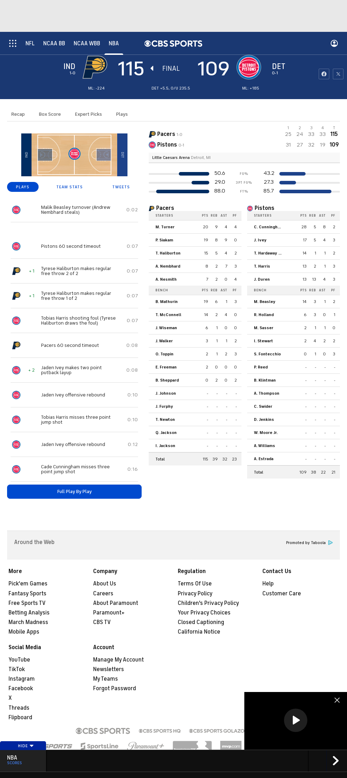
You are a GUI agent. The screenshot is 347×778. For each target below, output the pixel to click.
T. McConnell (168, 315)
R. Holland (264, 315)
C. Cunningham (268, 227)
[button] (295, 720)
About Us (104, 583)
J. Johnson (165, 393)
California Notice (199, 631)
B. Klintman (265, 380)
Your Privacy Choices (204, 612)
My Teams (105, 678)
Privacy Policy (195, 593)
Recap (18, 114)
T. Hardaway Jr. (268, 253)
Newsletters (108, 669)
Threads (18, 707)
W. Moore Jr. (266, 432)
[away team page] (97, 67)
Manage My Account (118, 659)
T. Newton (165, 419)
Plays (122, 114)
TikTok (16, 669)
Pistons (264, 208)
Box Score (50, 114)
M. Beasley (264, 301)
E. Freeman (166, 367)
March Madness (28, 622)
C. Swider (263, 406)
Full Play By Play (74, 491)
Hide (26, 745)
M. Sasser (263, 328)
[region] (295, 721)
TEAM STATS (69, 186)
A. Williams (264, 446)
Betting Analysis (29, 612)
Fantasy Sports (27, 593)
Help (268, 583)
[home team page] (251, 67)
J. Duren (262, 279)
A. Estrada (263, 459)
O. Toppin (164, 354)
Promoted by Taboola (309, 542)
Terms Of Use (195, 583)
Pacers (165, 208)
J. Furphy (164, 406)
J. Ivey (260, 240)
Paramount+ (109, 612)
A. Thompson (266, 393)
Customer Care (281, 593)
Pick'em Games (27, 583)
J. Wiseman (166, 328)
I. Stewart (263, 341)
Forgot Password (114, 688)
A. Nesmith (166, 279)
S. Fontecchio (267, 354)
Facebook (20, 688)
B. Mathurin (166, 301)
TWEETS (121, 186)
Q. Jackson (166, 432)
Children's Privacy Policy (208, 603)
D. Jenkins (264, 419)
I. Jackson (165, 446)
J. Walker (164, 341)
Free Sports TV (27, 603)
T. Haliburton (168, 253)
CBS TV (102, 622)
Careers (103, 593)
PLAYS (22, 186)
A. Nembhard (167, 266)
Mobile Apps (23, 631)
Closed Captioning (201, 622)
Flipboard (20, 717)
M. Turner (165, 227)
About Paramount (115, 603)
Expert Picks (88, 114)
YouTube (19, 659)
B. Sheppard (167, 380)
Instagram (21, 678)
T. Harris (262, 266)
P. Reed (261, 367)
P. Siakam (164, 240)
